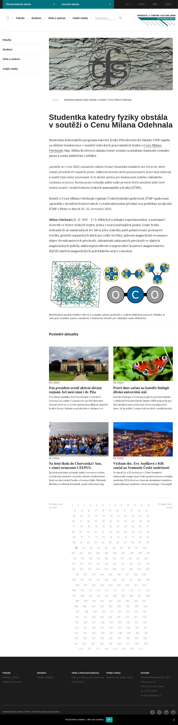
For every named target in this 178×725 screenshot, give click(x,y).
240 (128, 627)
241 (137, 627)
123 (90, 563)
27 (89, 515)
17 (96, 510)
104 (98, 553)
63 (110, 531)
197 (144, 601)
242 (145, 627)
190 (86, 601)
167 (136, 585)
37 (81, 521)
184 (115, 595)
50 (96, 526)
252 (76, 638)
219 (102, 617)
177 (139, 590)
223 (135, 617)
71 (89, 537)
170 (82, 590)
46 (148, 521)
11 (135, 505)
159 (147, 579)
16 (89, 510)
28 (96, 515)
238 (111, 627)
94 (98, 547)
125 (106, 563)
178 (147, 590)
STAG (142, 4)
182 (98, 595)
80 (74, 542)
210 (103, 611)
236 (94, 627)
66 (133, 531)
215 (144, 611)
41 (111, 521)
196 (136, 601)
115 (106, 558)
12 (142, 505)
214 (136, 611)
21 (125, 510)
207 (77, 611)
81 (81, 542)
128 (131, 563)
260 (145, 638)
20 (117, 510)
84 (103, 542)
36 (73, 521)
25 (74, 515)
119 (138, 558)
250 (137, 633)
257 (119, 638)
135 (106, 569)
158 (139, 579)
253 (85, 638)
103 (89, 553)
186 (131, 595)
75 (118, 537)
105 (106, 553)
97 (121, 547)
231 (128, 622)
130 (147, 563)
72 (96, 537)
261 (76, 643)
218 (93, 617)
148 (135, 574)
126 (114, 563)
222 (127, 617)
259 (136, 638)
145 (110, 574)
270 (81, 648)
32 (125, 515)
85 (110, 542)
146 (119, 574)
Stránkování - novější (56, 506)
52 (111, 526)
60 (88, 531)
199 (84, 606)
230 (120, 622)
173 (106, 590)
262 (84, 643)
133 (89, 569)
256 (111, 638)
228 (102, 622)
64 (118, 531)
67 (140, 531)
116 (114, 558)
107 (123, 553)
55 (133, 526)
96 (113, 547)
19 (110, 510)
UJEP (168, 4)
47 (74, 526)
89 (140, 542)
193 (110, 601)
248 (120, 633)
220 (110, 617)
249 (129, 633)
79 (147, 537)
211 (111, 611)
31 (118, 515)
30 (111, 515)
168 (144, 585)
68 (148, 531)
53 (118, 526)
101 (73, 553)
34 (140, 515)
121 (73, 563)
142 (85, 574)
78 (140, 537)
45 (140, 521)
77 (133, 537)
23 (139, 510)
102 (81, 553)
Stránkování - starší (165, 506)
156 (123, 579)
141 (77, 574)
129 (139, 563)
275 (123, 648)
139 (139, 569)
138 (131, 569)
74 (111, 537)
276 (132, 648)
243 (76, 633)
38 (88, 521)
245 (94, 633)
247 (111, 633)
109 (140, 553)
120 (146, 558)
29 (103, 515)
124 (98, 563)
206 (145, 606)
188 (147, 595)
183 (106, 595)
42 (118, 521)
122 (81, 563)
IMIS (155, 4)
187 (139, 595)
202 (110, 606)
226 (85, 622)
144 (102, 574)
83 (96, 542)
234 (76, 627)
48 (81, 526)
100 (144, 547)
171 (90, 590)
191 (94, 601)
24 (146, 510)
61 (96, 531)
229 (111, 622)
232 (136, 622)
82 (88, 542)
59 (80, 531)
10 (128, 505)
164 (110, 585)
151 (82, 579)
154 (106, 579)
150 (74, 579)
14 (75, 510)
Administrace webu (13, 711)
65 (125, 531)
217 (85, 617)
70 (81, 537)
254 (93, 638)
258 (128, 638)
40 (103, 521)
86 (118, 542)
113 (90, 558)
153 (98, 579)
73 (103, 537)
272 (98, 648)
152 (90, 579)
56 (140, 526)
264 (102, 643)
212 (119, 611)
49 (89, 526)
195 (127, 601)
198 (76, 606)
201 (102, 606)
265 (110, 643)
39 (95, 521)
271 (89, 648)
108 (132, 553)
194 (119, 601)
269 (146, 643)
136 (114, 569)
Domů (55, 99)
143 (93, 574)
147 (127, 574)
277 (141, 648)
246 (102, 633)
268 (137, 643)
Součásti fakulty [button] (86, 4)
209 (95, 611)
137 (122, 569)
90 (147, 542)
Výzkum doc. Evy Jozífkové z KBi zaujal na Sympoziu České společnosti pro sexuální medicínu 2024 (141, 468)
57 (148, 526)
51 (104, 526)
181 (90, 595)
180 (82, 595)
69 (74, 537)
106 (115, 553)
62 (103, 531)
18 (103, 510)
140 (147, 569)
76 (125, 537)
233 (145, 622)
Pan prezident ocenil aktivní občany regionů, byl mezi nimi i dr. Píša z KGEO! (75, 392)
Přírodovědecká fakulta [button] (30, 4)
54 (125, 526)
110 (148, 553)
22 (132, 510)
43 (125, 521)
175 (123, 590)
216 (77, 617)
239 (119, 627)
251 (146, 633)
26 (81, 515)
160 (77, 585)
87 (125, 542)
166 (127, 585)
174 (115, 590)
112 (82, 558)
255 (102, 638)
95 (106, 547)
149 (144, 574)
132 (81, 569)
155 (114, 579)
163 (102, 585)
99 (136, 547)
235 (85, 627)
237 (102, 627)
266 (119, 643)
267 (128, 643)
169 (74, 590)
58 (73, 531)
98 (129, 547)
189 (77, 601)
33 (133, 515)
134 (98, 569)
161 (85, 585)
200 (93, 606)
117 (122, 558)
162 (94, 585)
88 (132, 542)
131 (73, 569)
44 (133, 521)
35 (147, 515)
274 (115, 648)
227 (94, 622)
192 (102, 601)
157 (131, 579)
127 (123, 563)
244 (85, 633)
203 (119, 606)
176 (131, 590)
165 (119, 585)
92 (83, 547)
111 (75, 558)
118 (130, 558)
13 (149, 505)
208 (86, 611)
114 (98, 558)
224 (144, 617)
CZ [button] (128, 4)
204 (128, 606)
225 (77, 622)
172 (98, 590)
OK (109, 719)
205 (137, 606)
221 (118, 617)
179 (74, 595)
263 (93, 643)
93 (91, 547)
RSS (27, 711)
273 (106, 648)
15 (82, 510)
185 (123, 595)
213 (128, 611)
